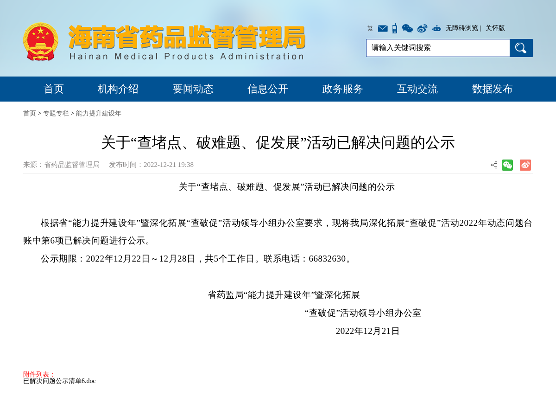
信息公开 (267, 89)
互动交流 (417, 89)
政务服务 (342, 89)
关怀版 (495, 28)
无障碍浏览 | (463, 28)
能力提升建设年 (98, 113)
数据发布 (492, 89)
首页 (54, 89)
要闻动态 (193, 89)
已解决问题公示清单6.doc (59, 380)
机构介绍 (118, 89)
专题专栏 (56, 113)
